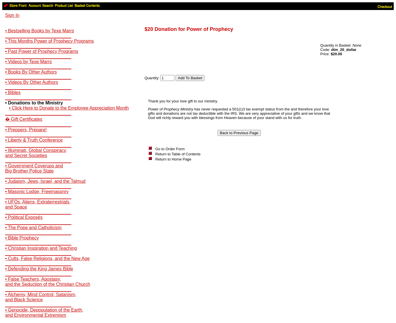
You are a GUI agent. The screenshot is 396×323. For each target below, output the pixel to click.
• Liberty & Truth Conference (34, 140)
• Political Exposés (24, 217)
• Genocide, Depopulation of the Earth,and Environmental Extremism (44, 313)
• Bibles (13, 92)
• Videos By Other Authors (31, 82)
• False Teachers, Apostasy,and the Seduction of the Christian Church (47, 282)
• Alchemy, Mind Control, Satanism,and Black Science (40, 297)
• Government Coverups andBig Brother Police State (34, 168)
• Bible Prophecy (22, 237)
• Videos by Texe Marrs (28, 61)
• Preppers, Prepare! (26, 129)
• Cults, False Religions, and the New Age (47, 258)
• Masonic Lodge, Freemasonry (37, 191)
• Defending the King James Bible (39, 268)
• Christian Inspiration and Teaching (41, 248)
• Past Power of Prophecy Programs (41, 51)
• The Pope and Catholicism (33, 227)
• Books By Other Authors (31, 72)
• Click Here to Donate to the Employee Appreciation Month (69, 108)
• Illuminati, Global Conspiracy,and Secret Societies (36, 153)
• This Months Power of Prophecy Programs (49, 41)
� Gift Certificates (23, 119)
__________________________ (38, 35)
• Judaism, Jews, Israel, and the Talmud (45, 181)
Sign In (12, 15)
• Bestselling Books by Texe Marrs (39, 30)
